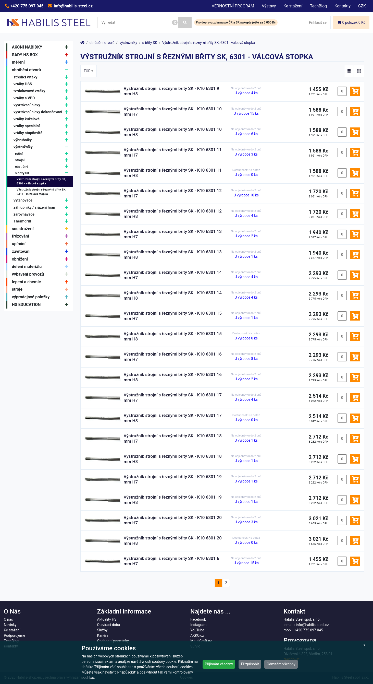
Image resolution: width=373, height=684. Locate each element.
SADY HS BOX (41, 55)
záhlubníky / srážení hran (42, 207)
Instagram (198, 625)
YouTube (197, 630)
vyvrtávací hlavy (42, 105)
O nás (8, 619)
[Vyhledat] (185, 22)
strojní (43, 160)
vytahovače (42, 200)
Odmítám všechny (281, 664)
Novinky (10, 625)
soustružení (41, 229)
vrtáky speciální (42, 126)
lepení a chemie (41, 282)
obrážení (41, 259)
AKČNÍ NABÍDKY (41, 47)
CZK (362, 6)
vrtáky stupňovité (42, 132)
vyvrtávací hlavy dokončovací (42, 112)
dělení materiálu (41, 266)
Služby (102, 630)
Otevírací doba (108, 625)
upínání (41, 244)
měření (41, 62)
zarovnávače (42, 214)
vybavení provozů (41, 274)
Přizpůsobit (250, 664)
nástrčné (43, 166)
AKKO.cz (197, 635)
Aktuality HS (107, 619)
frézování (41, 236)
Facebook (198, 619)
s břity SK (43, 173)
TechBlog (318, 6)
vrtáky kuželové (42, 119)
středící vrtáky (42, 77)
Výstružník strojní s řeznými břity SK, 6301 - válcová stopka (41, 181)
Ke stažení (292, 6)
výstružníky (42, 147)
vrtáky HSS (42, 84)
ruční (43, 153)
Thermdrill (42, 221)
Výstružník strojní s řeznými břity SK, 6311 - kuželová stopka (41, 192)
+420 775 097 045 (26, 6)
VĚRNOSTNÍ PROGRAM (233, 6)
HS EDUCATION (41, 305)
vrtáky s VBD (42, 98)
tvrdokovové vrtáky (42, 91)
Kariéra (102, 635)
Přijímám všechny (219, 664)
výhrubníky (42, 140)
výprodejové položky (41, 297)
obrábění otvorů (41, 70)
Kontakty (342, 6)
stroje (41, 289)
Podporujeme (14, 635)
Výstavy (269, 6)
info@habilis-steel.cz (73, 6)
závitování (41, 251)
